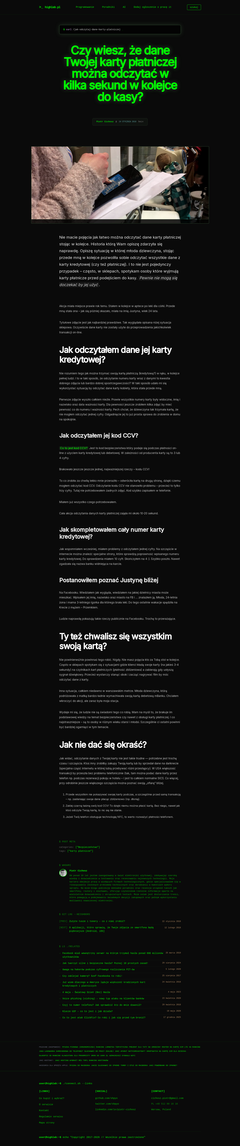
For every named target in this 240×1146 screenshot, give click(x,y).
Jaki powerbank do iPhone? (163, 1065)
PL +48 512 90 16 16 (164, 1103)
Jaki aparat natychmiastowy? (130, 1051)
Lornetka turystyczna (116, 1047)
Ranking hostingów (98, 1060)
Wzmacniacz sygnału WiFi (122, 1055)
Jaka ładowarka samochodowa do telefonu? (61, 1051)
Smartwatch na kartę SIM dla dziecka (166, 1051)
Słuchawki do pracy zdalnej (99, 1051)
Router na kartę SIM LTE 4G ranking (181, 1047)
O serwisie (46, 1104)
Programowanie (85, 7)
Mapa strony (47, 1122)
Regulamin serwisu (51, 1116)
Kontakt (44, 1110)
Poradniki (108, 7)
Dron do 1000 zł (99, 1055)
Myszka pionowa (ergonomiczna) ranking (83, 1047)
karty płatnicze (80, 851)
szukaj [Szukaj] (194, 7)
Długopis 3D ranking (50, 1055)
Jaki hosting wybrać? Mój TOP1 (71, 1060)
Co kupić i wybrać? (51, 1098)
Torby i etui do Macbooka (134, 1065)
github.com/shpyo (106, 1098)
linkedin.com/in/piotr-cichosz (115, 1109)
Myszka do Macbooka (80, 1065)
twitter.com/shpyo (107, 1103)
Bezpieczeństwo (87, 847)
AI (124, 7)
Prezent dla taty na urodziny (145, 1047)
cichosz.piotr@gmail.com (167, 1098)
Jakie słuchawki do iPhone (105, 1065)
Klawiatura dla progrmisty (76, 1055)
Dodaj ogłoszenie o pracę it (152, 7)
